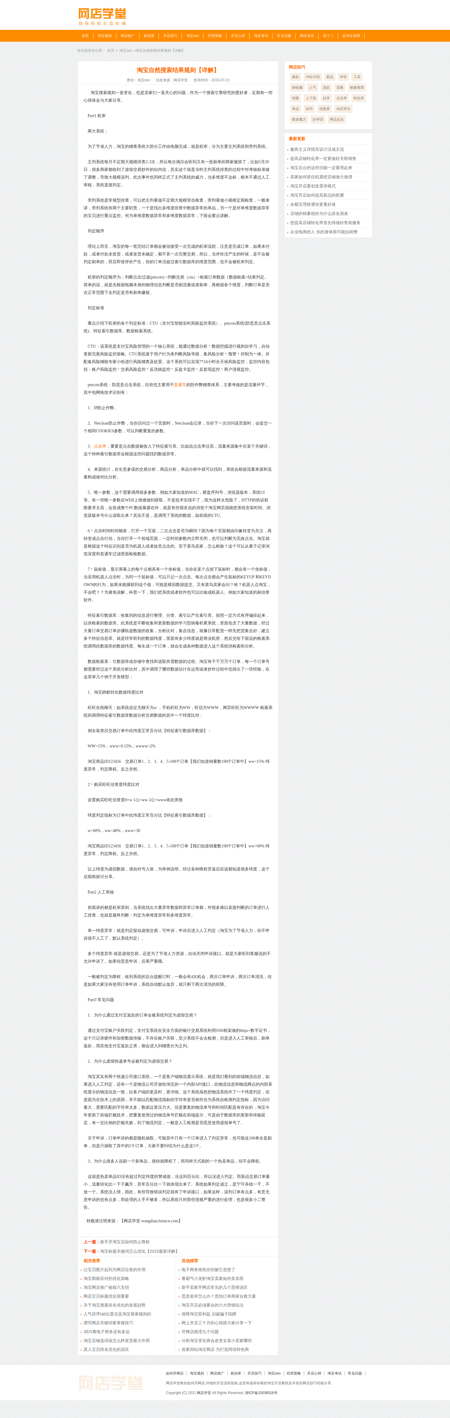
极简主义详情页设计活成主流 (317, 149)
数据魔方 (299, 119)
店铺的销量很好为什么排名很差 (319, 213)
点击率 (100, 446)
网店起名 (337, 119)
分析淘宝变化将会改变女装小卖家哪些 (217, 1340)
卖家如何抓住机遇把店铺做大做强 (321, 176)
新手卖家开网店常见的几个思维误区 (215, 1287)
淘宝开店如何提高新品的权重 (317, 195)
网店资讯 (307, 36)
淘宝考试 (261, 36)
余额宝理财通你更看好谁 (313, 204)
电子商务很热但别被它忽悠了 (208, 1269)
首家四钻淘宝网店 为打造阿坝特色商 (215, 1349)
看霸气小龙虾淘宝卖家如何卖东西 (213, 1278)
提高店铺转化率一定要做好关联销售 (323, 158)
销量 (295, 98)
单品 (295, 109)
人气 (312, 87)
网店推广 (128, 36)
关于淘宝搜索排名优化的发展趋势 (115, 1305)
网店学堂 (204, 1393)
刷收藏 (297, 87)
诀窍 (309, 109)
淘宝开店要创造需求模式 (313, 186)
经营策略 (215, 36)
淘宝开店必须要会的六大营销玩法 (213, 1305)
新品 (329, 77)
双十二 (328, 36)
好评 (326, 98)
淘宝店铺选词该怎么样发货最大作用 (117, 1340)
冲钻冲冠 (313, 77)
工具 (357, 77)
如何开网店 (175, 1373)
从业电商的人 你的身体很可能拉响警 (324, 231)
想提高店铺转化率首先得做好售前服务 (325, 222)
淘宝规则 (105, 36)
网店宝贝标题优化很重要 (106, 1296)
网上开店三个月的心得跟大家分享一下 (217, 1322)
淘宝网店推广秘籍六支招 (106, 1287)
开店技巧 (170, 36)
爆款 (295, 77)
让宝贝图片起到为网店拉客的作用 (115, 1269)
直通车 (180, 385)
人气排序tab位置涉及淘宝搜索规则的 (117, 1314)
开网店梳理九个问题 (200, 1331)
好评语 (318, 119)
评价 (343, 77)
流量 (339, 87)
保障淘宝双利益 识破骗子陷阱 (209, 1314)
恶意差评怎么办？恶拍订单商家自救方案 (219, 1296)
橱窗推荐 (357, 87)
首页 (85, 36)
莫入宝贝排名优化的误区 (106, 1349)
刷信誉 (149, 36)
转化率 (358, 98)
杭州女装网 (351, 36)
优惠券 (324, 109)
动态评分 (343, 109)
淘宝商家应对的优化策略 (106, 1278)
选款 (326, 87)
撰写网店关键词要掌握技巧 (108, 1322)
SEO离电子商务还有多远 (107, 1331)
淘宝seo (192, 36)
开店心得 (238, 36)
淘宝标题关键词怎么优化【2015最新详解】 (140, 1251)
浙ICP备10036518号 (261, 1393)
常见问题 (284, 36)
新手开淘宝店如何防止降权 (125, 1241)
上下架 (311, 98)
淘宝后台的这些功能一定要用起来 (321, 167)
